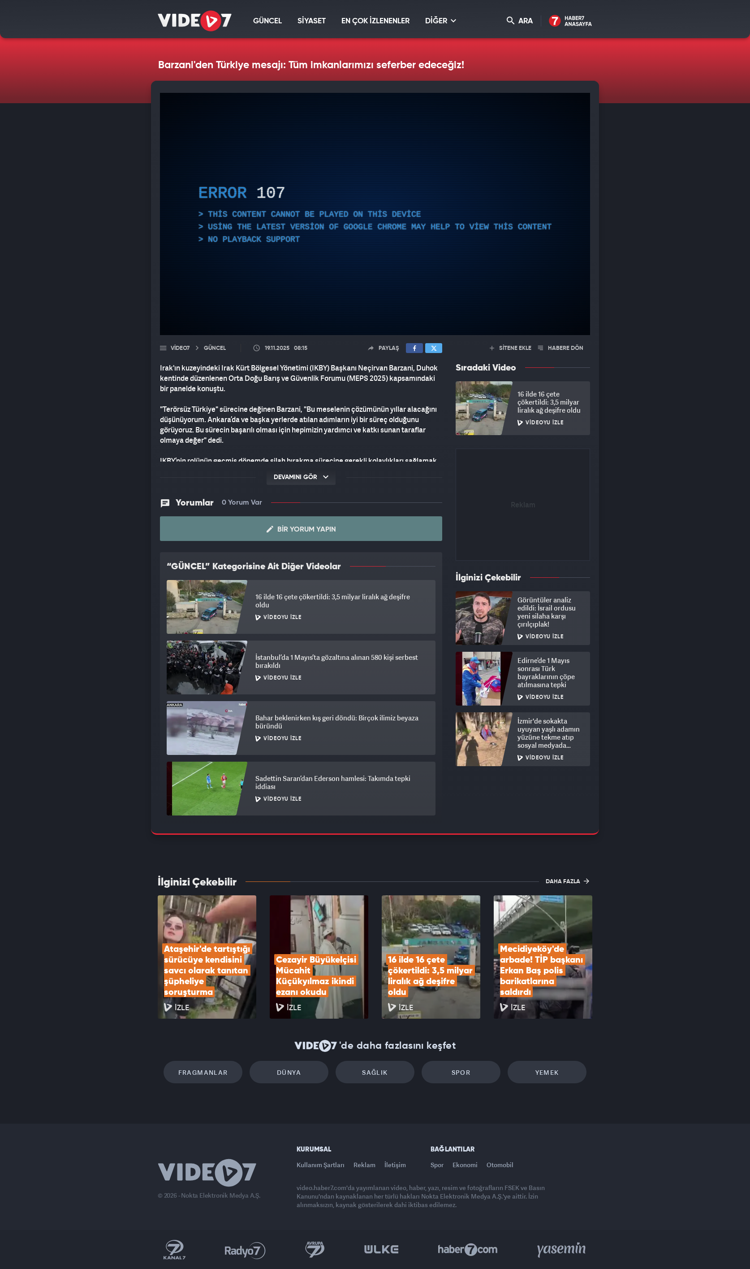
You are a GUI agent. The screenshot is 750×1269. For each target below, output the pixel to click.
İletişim (395, 1164)
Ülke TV (381, 1250)
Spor (461, 1072)
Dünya (289, 1072)
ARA (520, 21)
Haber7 (468, 1250)
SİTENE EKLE (510, 348)
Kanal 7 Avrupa (315, 1250)
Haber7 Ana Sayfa (570, 21)
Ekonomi (465, 1164)
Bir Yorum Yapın (301, 529)
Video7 (180, 348)
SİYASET (311, 21)
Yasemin (562, 1250)
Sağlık (375, 1072)
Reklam (364, 1164)
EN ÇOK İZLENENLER (375, 21)
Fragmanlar (203, 1072)
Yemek (547, 1072)
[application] (375, 214)
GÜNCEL (267, 21)
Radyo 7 (245, 1250)
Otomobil (500, 1164)
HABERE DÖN (560, 348)
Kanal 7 (174, 1250)
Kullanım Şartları (321, 1164)
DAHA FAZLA (567, 881)
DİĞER (440, 21)
